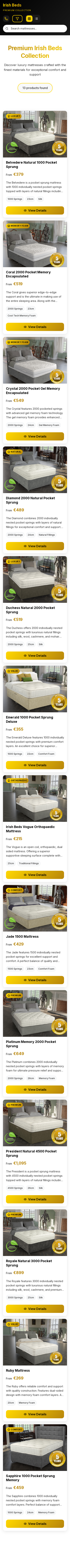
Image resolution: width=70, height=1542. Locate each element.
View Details (35, 210)
